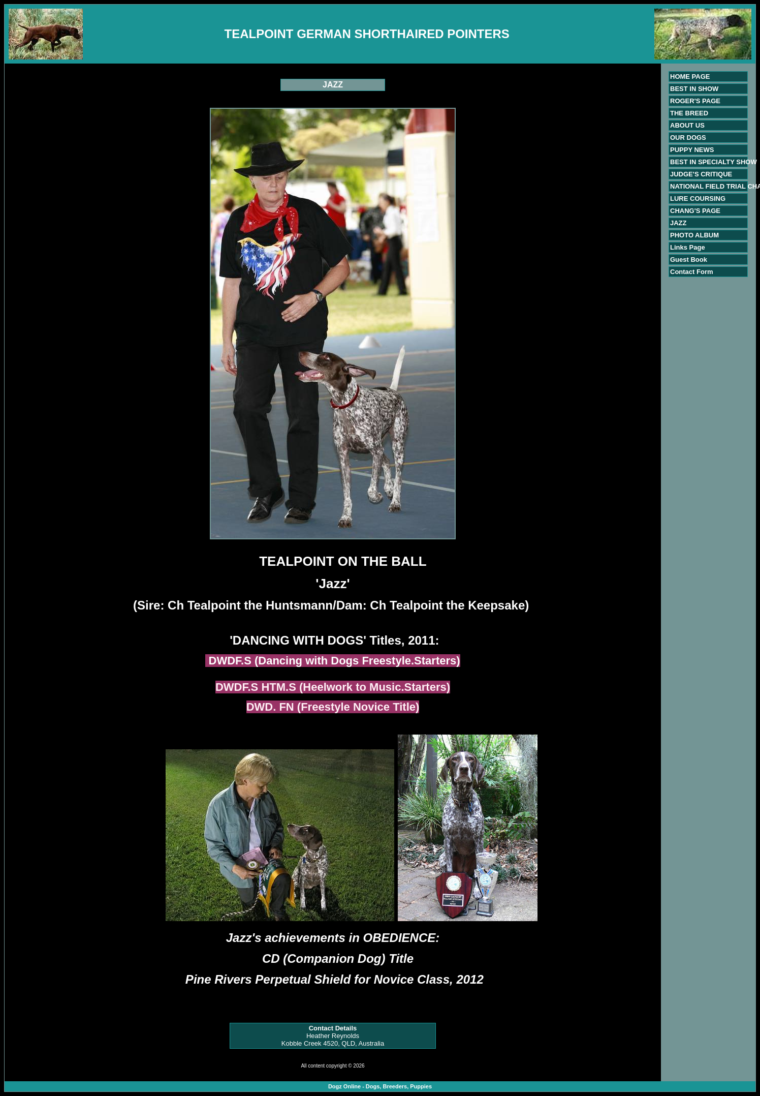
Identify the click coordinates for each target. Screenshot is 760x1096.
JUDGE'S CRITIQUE (701, 174)
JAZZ (678, 223)
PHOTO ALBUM (694, 235)
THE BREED (689, 113)
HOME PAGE (690, 76)
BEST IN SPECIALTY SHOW (713, 162)
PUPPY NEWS (692, 150)
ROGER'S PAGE (695, 101)
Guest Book (688, 259)
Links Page (687, 247)
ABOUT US (687, 125)
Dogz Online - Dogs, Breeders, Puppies (380, 1086)
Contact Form (691, 272)
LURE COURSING (697, 198)
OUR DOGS (688, 137)
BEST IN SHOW (694, 89)
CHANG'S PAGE (695, 211)
